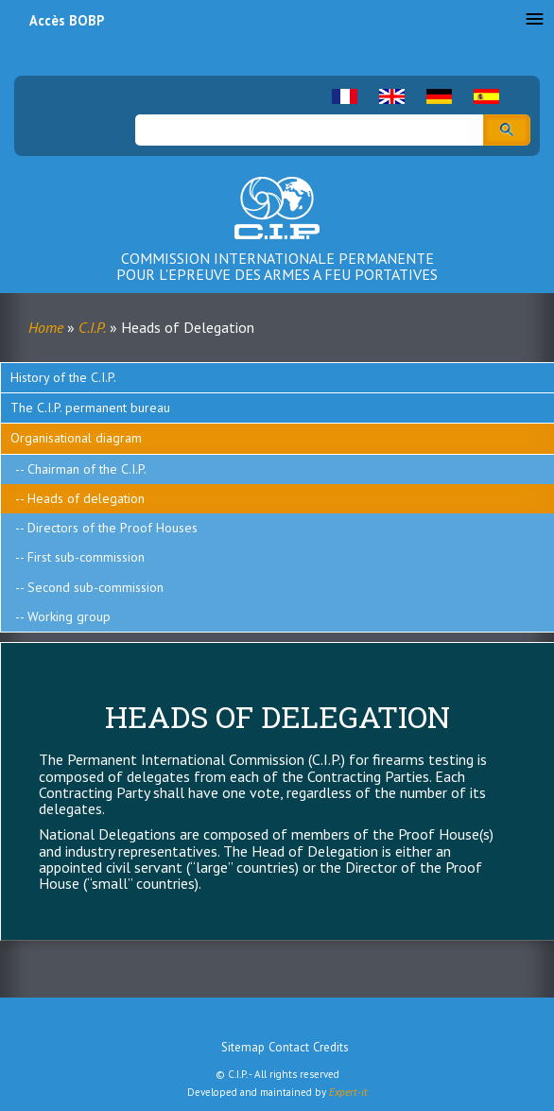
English (392, 96)
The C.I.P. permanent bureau (90, 407)
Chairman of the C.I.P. (87, 468)
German (439, 96)
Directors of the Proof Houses (112, 527)
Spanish (486, 96)
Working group (69, 616)
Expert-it (348, 1092)
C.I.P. (92, 327)
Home (45, 327)
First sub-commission (86, 556)
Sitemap (243, 1047)
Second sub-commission (95, 587)
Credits (331, 1047)
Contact (288, 1047)
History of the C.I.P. (63, 377)
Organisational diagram (76, 437)
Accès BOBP (66, 20)
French (344, 96)
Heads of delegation (86, 498)
